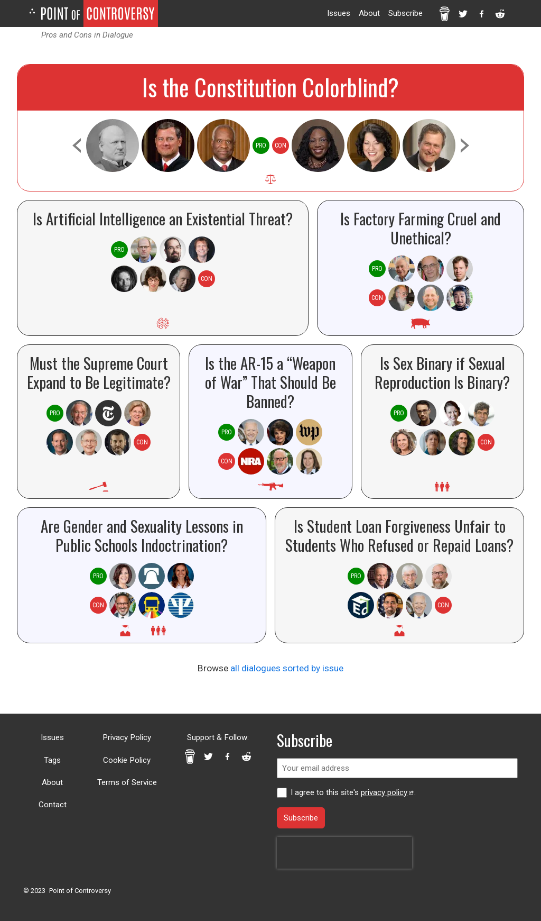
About (369, 13)
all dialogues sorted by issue (286, 668)
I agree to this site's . (353, 792)
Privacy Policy (126, 737)
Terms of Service (127, 782)
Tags (52, 760)
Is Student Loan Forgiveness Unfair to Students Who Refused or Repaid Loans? (399, 535)
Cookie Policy (127, 760)
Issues (338, 13)
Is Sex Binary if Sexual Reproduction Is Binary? (442, 372)
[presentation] (344, 853)
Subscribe (405, 13)
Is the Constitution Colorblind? (270, 87)
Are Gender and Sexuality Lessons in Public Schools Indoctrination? (142, 535)
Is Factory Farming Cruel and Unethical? (420, 228)
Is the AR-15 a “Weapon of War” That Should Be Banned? (270, 382)
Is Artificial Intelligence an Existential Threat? (163, 218)
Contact (53, 804)
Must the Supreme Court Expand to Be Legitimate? (99, 372)
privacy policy (387, 792)
